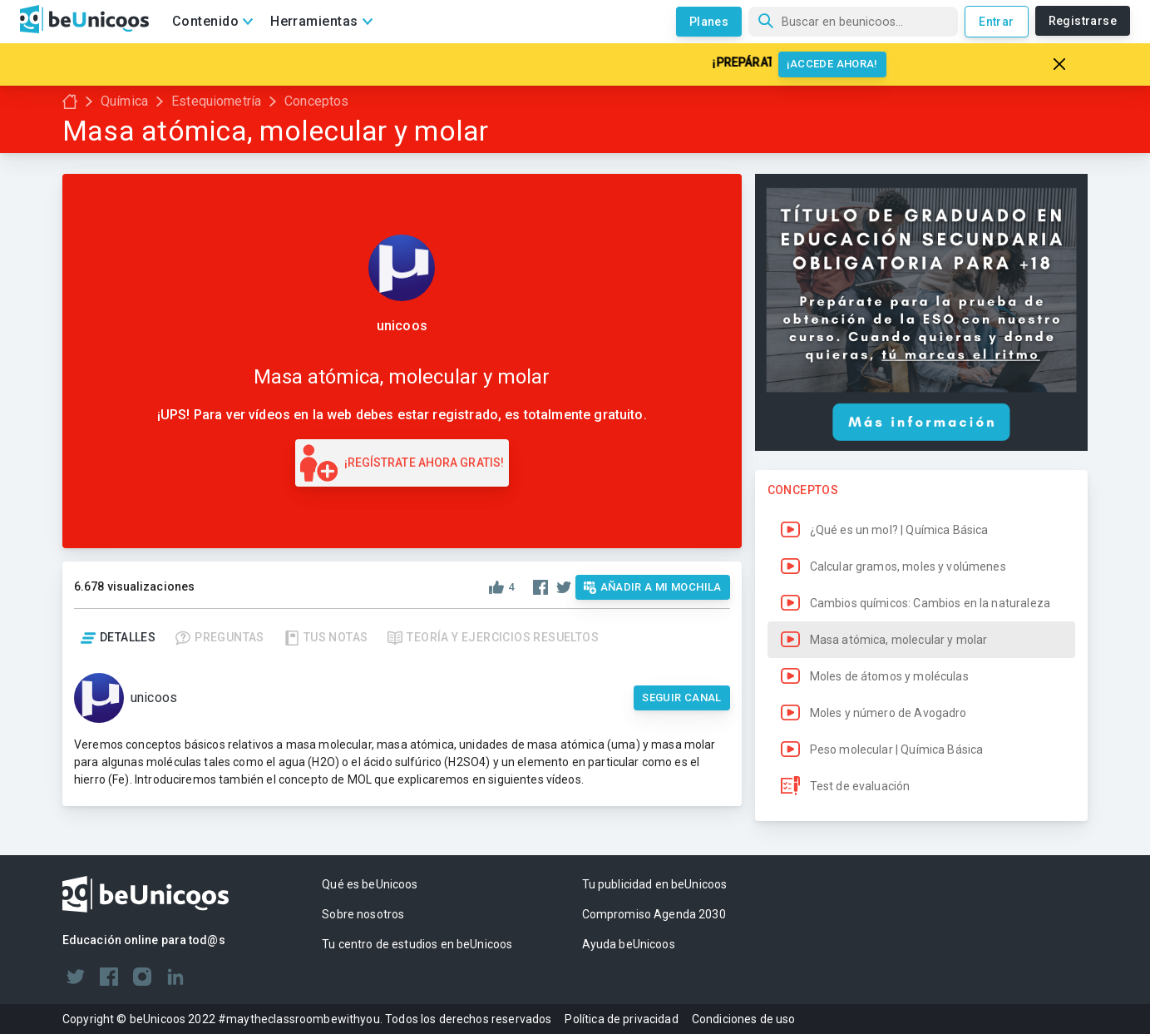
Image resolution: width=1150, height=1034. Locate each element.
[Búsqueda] (853, 22)
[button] (921, 530)
